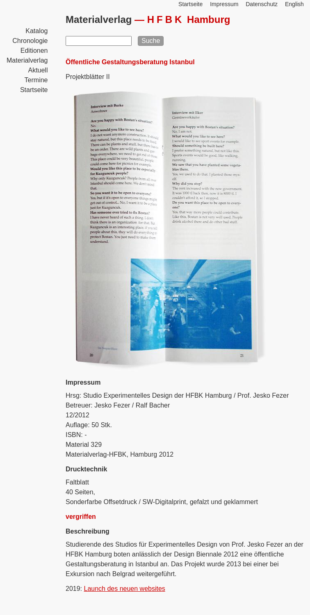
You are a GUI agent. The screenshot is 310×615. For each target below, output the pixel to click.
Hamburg (188, 19)
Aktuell (38, 70)
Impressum (224, 4)
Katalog (36, 30)
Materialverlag (27, 60)
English (294, 4)
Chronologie (30, 40)
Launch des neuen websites (124, 588)
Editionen (34, 50)
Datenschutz (262, 4)
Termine (36, 80)
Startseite (34, 89)
